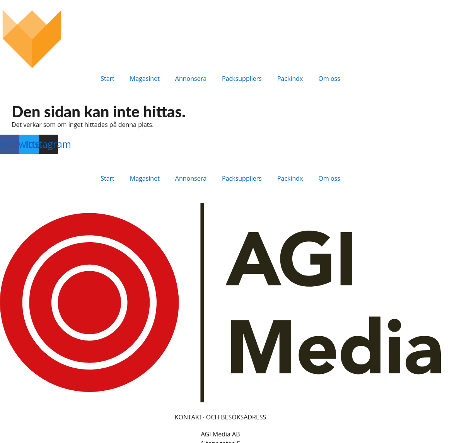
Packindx (290, 78)
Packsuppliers (242, 78)
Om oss (329, 78)
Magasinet (145, 78)
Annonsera (190, 78)
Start (107, 78)
